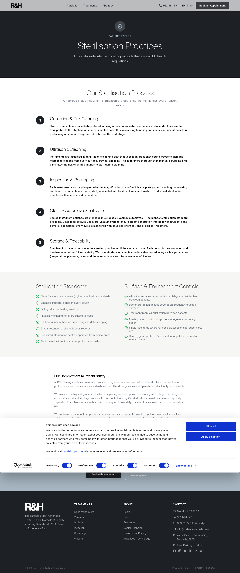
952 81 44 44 (169, 5)
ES (191, 5)
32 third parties (73, 551)
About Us (108, 5)
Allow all (210, 526)
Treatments (90, 5)
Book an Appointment (212, 5)
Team (127, 508)
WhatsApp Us (140, 474)
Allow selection (210, 537)
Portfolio (72, 5)
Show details (184, 566)
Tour (126, 514)
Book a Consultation (102, 474)
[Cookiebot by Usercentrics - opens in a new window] (22, 566)
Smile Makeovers (84, 508)
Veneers (79, 514)
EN (184, 5)
